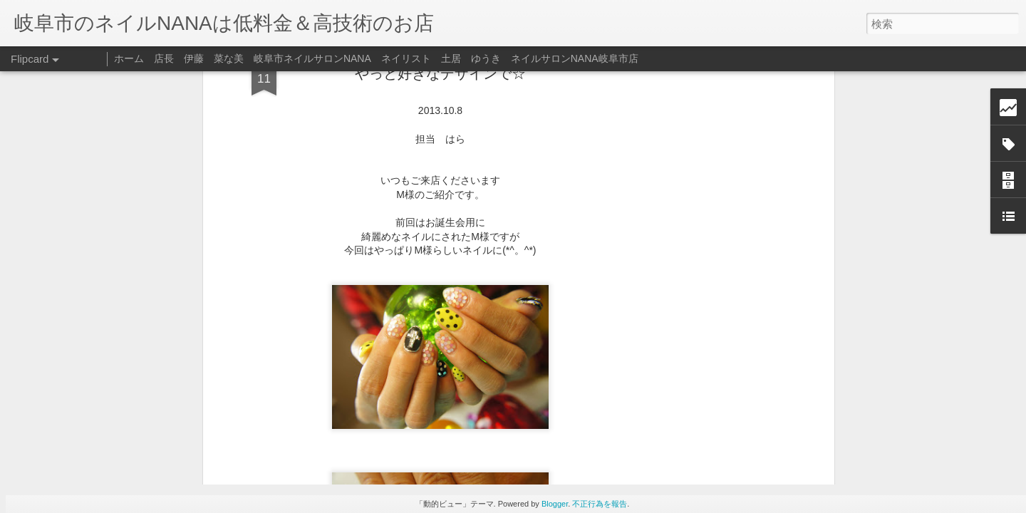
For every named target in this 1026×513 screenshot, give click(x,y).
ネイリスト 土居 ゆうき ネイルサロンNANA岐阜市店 (509, 58)
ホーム (129, 58)
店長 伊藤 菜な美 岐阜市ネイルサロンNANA (262, 58)
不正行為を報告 (599, 503)
